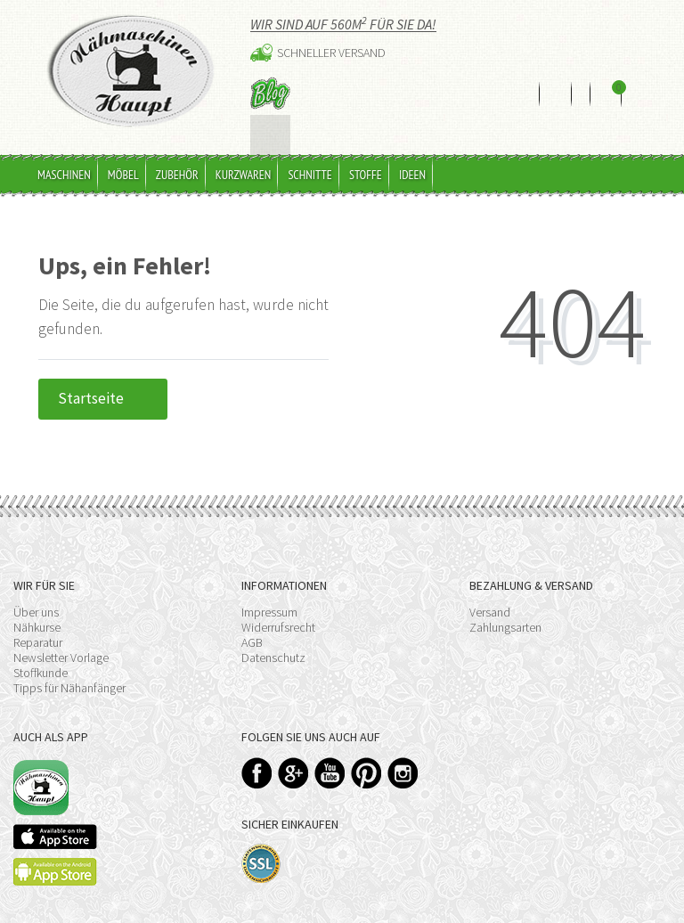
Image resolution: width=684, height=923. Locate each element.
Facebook (257, 753)
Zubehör (177, 156)
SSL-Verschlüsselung (261, 844)
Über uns (36, 593)
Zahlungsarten (505, 608)
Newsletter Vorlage (61, 639)
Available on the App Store (55, 817)
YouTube (330, 753)
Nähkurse (37, 608)
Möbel (123, 156)
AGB (252, 624)
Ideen (412, 156)
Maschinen (64, 156)
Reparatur (37, 624)
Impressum (269, 593)
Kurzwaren (244, 156)
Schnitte (310, 156)
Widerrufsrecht (278, 608)
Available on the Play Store (55, 852)
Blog (270, 93)
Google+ (293, 753)
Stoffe (365, 156)
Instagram (403, 753)
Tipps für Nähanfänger (69, 669)
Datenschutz (273, 639)
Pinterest (366, 753)
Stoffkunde (40, 654)
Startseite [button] (103, 379)
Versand (489, 593)
